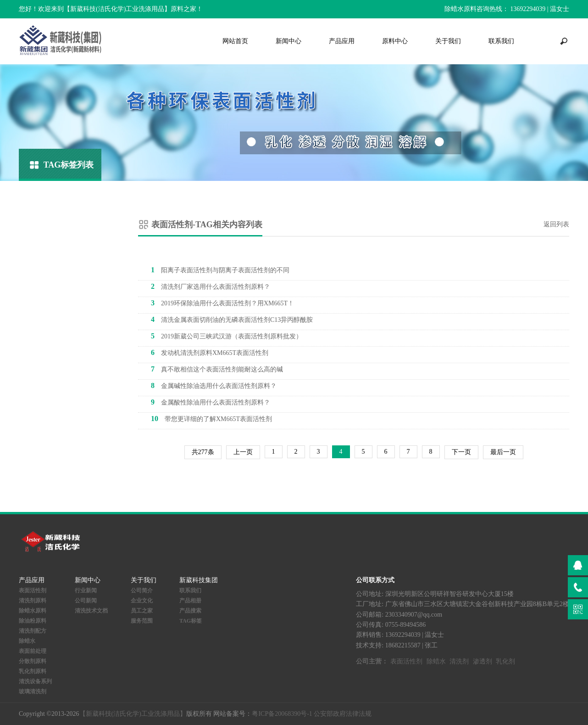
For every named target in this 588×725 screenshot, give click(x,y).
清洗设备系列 (35, 681)
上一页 (243, 452)
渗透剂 (482, 661)
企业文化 (142, 600)
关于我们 (448, 41)
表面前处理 (32, 651)
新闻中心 (288, 41)
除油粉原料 (32, 621)
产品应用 (342, 41)
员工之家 (142, 610)
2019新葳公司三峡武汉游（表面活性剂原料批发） (226, 336)
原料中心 (395, 41)
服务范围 (142, 621)
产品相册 (190, 600)
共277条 (203, 452)
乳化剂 (505, 661)
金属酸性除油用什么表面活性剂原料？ (210, 402)
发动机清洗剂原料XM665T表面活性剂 (209, 352)
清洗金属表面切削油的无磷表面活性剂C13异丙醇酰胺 (232, 319)
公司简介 (142, 590)
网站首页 (235, 41)
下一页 (461, 452)
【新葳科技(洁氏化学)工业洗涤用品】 (132, 713)
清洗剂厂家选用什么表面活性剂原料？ (210, 286)
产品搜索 (190, 610)
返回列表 (556, 224)
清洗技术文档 (91, 610)
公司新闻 (86, 600)
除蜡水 (27, 641)
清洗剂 (459, 661)
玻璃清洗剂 (32, 691)
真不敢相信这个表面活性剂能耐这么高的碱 (217, 369)
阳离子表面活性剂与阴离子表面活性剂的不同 (220, 270)
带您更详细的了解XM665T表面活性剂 (211, 418)
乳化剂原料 (32, 671)
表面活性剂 (32, 590)
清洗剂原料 (32, 600)
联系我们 (501, 41)
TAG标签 (190, 621)
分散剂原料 (32, 661)
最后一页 (503, 452)
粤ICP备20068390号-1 (282, 713)
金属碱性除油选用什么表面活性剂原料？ (214, 385)
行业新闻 (86, 590)
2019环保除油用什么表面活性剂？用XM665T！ (222, 303)
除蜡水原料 (32, 610)
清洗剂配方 (32, 631)
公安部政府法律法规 (343, 713)
